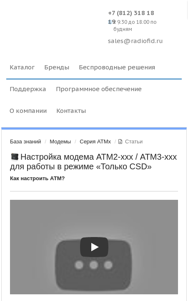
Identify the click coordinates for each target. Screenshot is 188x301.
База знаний (25, 141)
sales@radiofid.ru (135, 41)
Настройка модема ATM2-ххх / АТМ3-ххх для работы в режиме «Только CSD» (93, 161)
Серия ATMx (95, 141)
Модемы (60, 141)
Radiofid (55, 21)
